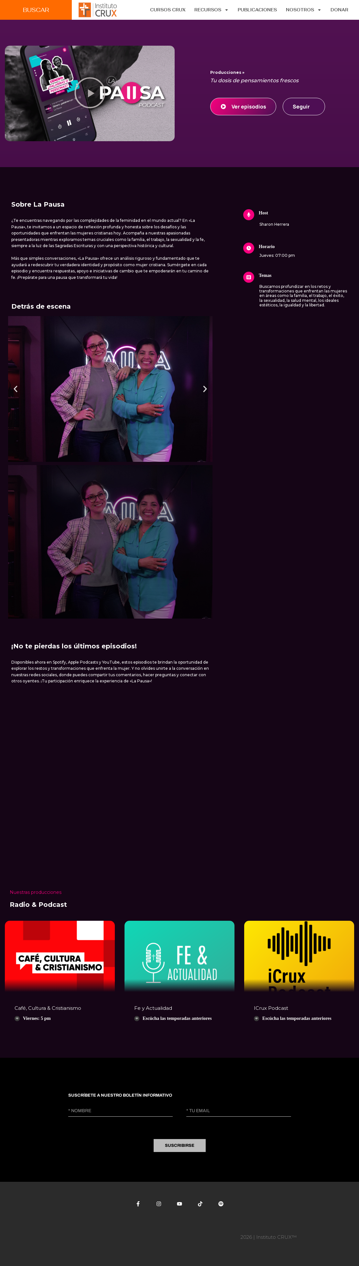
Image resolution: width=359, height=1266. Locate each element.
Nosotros (303, 10)
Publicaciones (257, 10)
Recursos (211, 10)
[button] (90, 93)
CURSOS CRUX (167, 10)
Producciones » (227, 72)
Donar (339, 10)
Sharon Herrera (274, 224)
